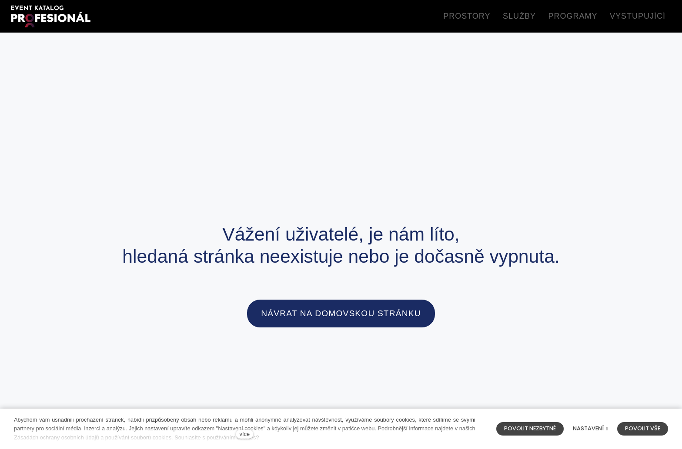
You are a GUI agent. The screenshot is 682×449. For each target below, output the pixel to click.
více (245, 434)
